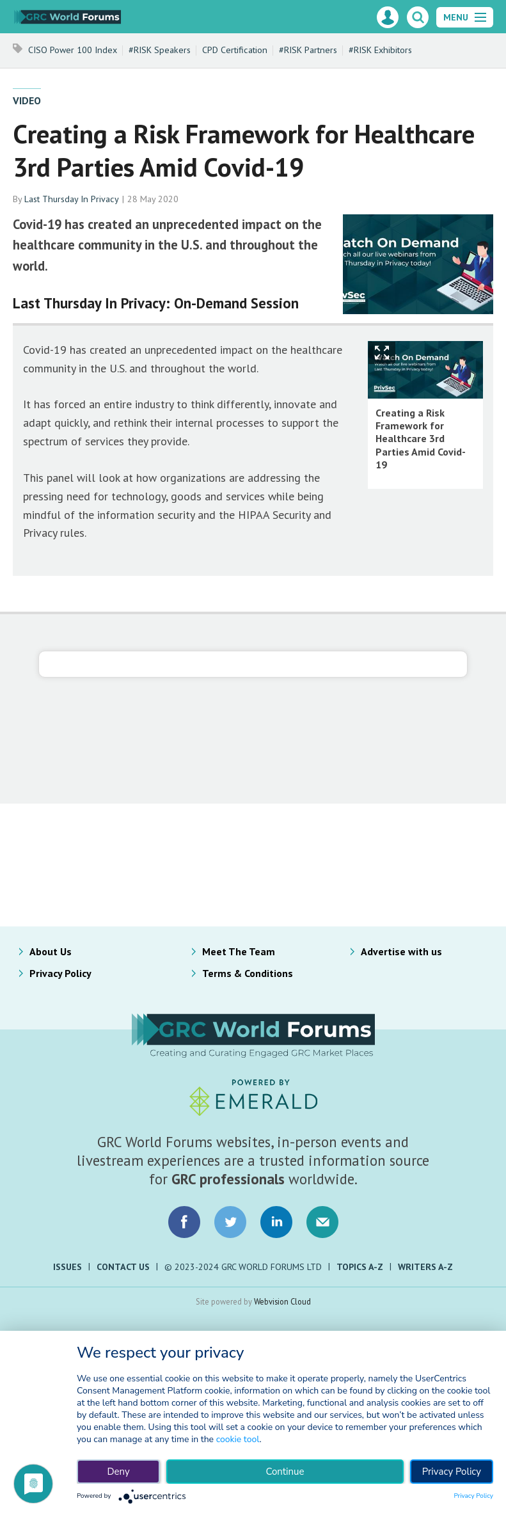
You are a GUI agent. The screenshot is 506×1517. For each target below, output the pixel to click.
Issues (67, 1267)
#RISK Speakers (160, 50)
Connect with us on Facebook (184, 1222)
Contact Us (123, 1267)
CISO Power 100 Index (72, 50)
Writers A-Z (425, 1267)
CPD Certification (234, 50)
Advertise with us (401, 951)
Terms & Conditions (247, 973)
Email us (322, 1222)
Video (27, 100)
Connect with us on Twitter (230, 1222)
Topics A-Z (359, 1267)
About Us (50, 951)
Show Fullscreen (382, 353)
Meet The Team (238, 951)
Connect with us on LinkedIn (276, 1222)
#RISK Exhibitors (380, 50)
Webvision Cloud (282, 1301)
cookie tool (238, 1439)
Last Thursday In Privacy (71, 199)
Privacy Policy (60, 973)
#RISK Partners (308, 50)
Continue (284, 1471)
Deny (118, 1471)
